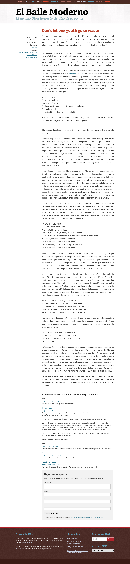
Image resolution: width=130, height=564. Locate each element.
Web (45, 506)
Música (34, 47)
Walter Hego (47, 408)
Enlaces (76, 2)
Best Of (91, 2)
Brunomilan (47, 453)
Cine (25, 2)
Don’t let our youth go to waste (70, 30)
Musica (19, 2)
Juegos (38, 2)
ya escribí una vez (76, 74)
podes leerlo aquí (27, 542)
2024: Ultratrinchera (73, 538)
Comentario (47, 482)
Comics (46, 2)
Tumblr (99, 2)
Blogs (83, 2)
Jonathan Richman (25, 52)
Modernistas (65, 2)
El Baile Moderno (52, 12)
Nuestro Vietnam (49, 462)
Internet (54, 2)
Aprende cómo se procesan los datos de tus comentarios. (87, 517)
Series (31, 2)
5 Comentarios (31, 58)
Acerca (106, 2)
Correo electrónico (49, 498)
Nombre (46, 491)
